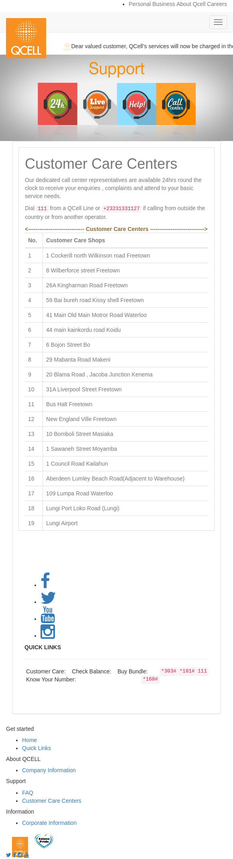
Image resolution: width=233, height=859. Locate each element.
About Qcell (190, 4)
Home (29, 740)
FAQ (27, 792)
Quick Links (36, 748)
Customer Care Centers (51, 801)
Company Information (49, 770)
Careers (217, 4)
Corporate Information (49, 823)
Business (163, 4)
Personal (140, 4)
